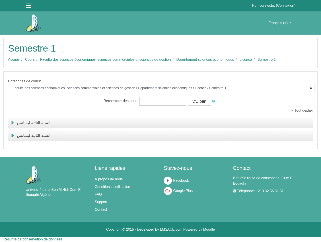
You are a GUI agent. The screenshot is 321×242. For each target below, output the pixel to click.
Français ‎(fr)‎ (278, 23)
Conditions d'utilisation (112, 187)
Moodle (209, 229)
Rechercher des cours (120, 101)
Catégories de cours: (24, 81)
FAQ (98, 194)
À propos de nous (109, 179)
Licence (246, 59)
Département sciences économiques (205, 59)
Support (101, 202)
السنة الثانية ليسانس (33, 135)
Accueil (14, 59)
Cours (30, 59)
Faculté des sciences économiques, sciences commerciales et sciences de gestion (105, 59)
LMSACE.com (171, 229)
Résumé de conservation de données (32, 239)
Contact (101, 209)
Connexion (285, 5)
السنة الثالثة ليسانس (33, 123)
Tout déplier (303, 110)
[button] (215, 101)
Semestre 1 (266, 59)
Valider (199, 101)
